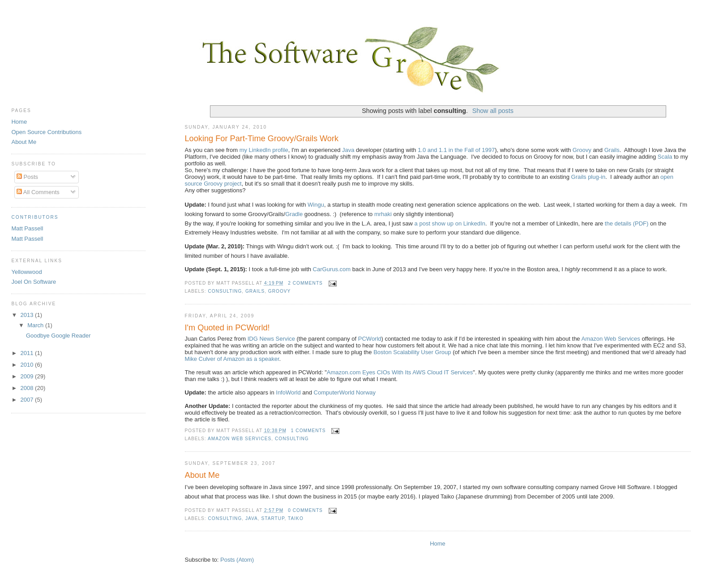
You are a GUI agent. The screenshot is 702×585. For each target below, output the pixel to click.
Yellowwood (26, 272)
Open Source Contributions (46, 132)
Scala (665, 156)
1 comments (308, 430)
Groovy (582, 150)
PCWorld (369, 338)
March (36, 325)
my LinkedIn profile (264, 150)
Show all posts (493, 110)
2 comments (305, 283)
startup (272, 518)
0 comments (305, 510)
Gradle (294, 214)
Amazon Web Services (611, 338)
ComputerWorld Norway (345, 392)
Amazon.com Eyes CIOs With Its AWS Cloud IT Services (400, 372)
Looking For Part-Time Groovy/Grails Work (262, 138)
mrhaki (383, 214)
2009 (28, 376)
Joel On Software (33, 281)
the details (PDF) (627, 223)
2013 (28, 315)
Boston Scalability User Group (412, 352)
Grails (612, 150)
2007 (28, 399)
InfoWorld (288, 392)
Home (437, 543)
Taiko (296, 518)
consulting (225, 291)
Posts (27, 176)
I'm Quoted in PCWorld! (227, 327)
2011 (28, 353)
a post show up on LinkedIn (450, 223)
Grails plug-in (588, 176)
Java (348, 150)
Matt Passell (27, 228)
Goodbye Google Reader (58, 335)
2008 (28, 388)
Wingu (316, 204)
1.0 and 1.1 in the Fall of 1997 (456, 150)
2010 (28, 364)
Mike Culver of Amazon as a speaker (232, 358)
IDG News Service (271, 338)
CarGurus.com (332, 269)
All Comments (38, 192)
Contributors (34, 217)
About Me (202, 475)
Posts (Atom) (237, 559)
